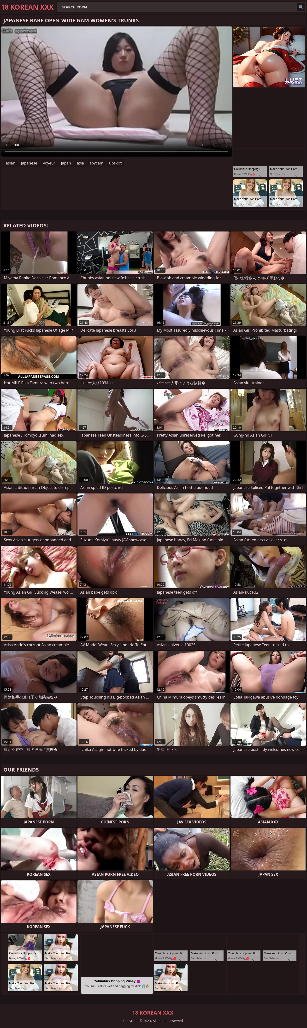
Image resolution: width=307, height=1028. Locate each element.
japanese (29, 163)
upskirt (115, 163)
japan (66, 163)
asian (10, 163)
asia (80, 163)
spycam (96, 163)
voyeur (49, 163)
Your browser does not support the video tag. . (116, 91)
